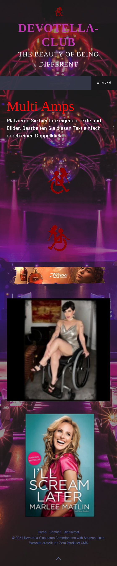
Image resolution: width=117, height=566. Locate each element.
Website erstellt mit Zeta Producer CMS (58, 543)
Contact (55, 532)
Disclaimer (71, 532)
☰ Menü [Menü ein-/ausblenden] (104, 82)
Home (42, 532)
